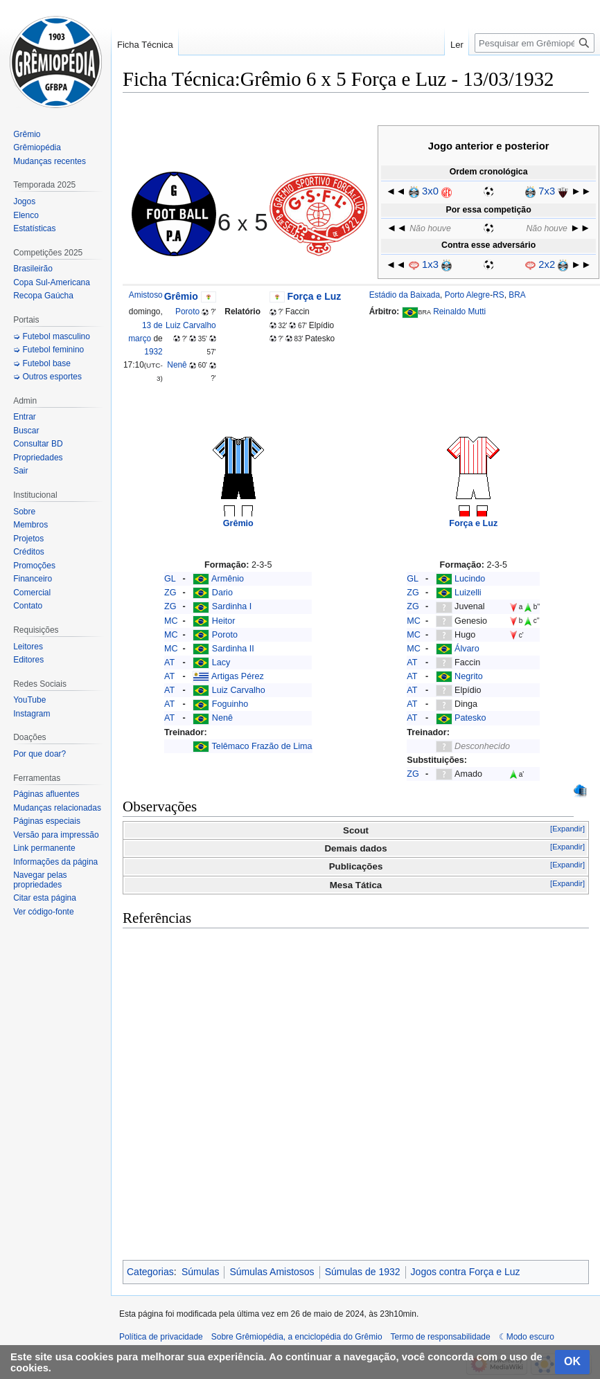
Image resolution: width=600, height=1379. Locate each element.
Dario (222, 592)
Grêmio (181, 296)
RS (498, 295)
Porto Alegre (467, 295)
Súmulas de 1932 (362, 1271)
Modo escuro (530, 1337)
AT (169, 662)
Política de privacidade (161, 1337)
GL (170, 579)
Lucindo (470, 579)
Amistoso (146, 295)
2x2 (546, 264)
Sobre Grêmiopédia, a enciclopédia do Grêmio (296, 1337)
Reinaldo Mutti (459, 311)
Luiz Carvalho (191, 325)
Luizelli (468, 592)
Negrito (469, 676)
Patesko (470, 718)
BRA (517, 295)
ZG (170, 592)
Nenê (176, 365)
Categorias (150, 1271)
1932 (153, 352)
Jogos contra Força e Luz (465, 1271)
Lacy (221, 662)
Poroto (187, 311)
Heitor (224, 621)
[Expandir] (567, 828)
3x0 (430, 191)
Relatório (242, 311)
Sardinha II (233, 649)
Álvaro (467, 649)
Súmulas (200, 1271)
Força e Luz (315, 296)
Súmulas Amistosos (271, 1271)
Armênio (227, 579)
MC (171, 621)
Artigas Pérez (237, 676)
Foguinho (230, 704)
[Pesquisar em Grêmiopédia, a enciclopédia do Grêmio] (534, 43)
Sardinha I (232, 606)
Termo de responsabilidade (441, 1337)
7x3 (546, 191)
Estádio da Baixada (404, 295)
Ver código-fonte (43, 912)
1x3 (430, 264)
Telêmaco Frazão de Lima (262, 746)
